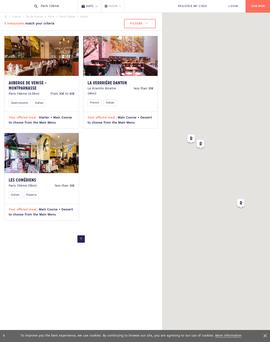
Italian (39, 103)
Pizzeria (31, 195)
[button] (241, 204)
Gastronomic (19, 103)
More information (228, 335)
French (94, 102)
